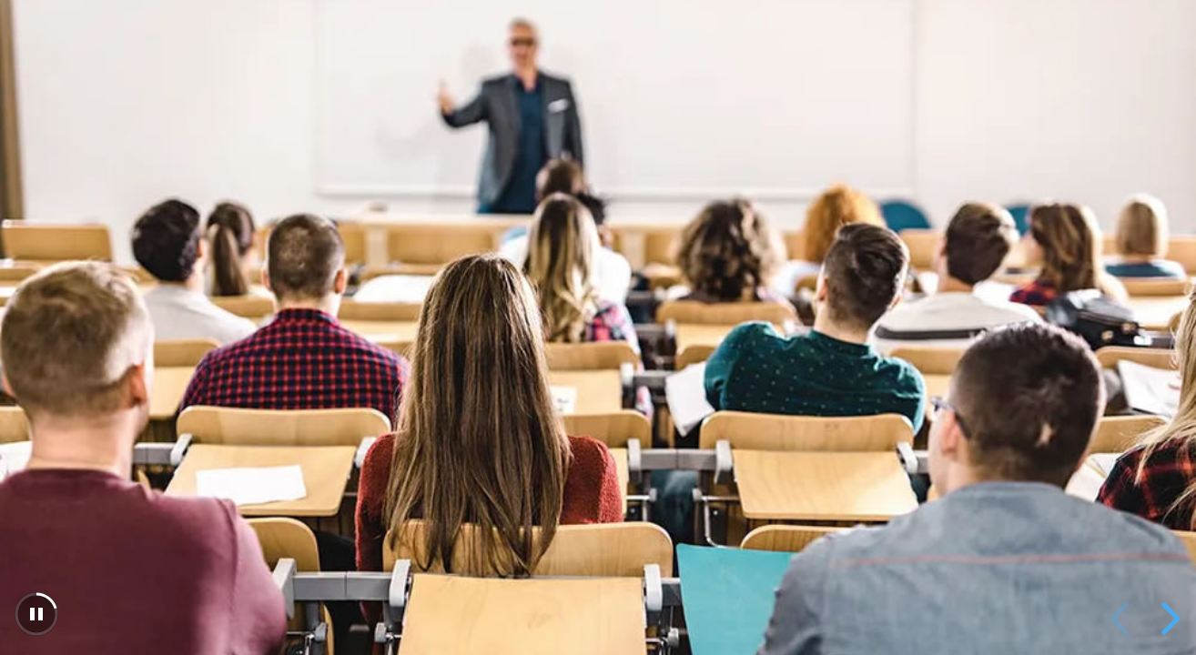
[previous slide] (1122, 618)
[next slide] (1167, 618)
